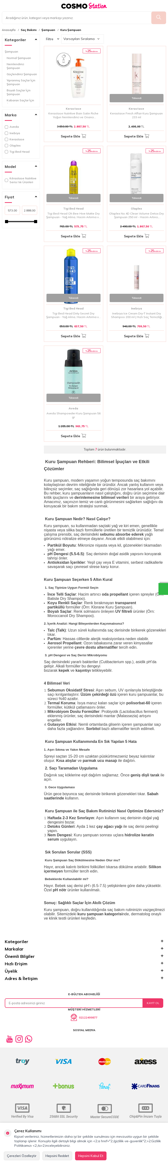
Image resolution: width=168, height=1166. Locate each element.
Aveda (12, 126)
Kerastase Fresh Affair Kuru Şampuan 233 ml (136, 115)
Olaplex (12, 145)
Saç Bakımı (28, 30)
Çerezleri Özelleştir (21, 1156)
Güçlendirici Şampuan (22, 74)
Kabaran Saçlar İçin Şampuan (20, 102)
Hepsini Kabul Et (90, 1156)
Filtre (52, 39)
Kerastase (14, 139)
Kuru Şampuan (70, 30)
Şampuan (48, 30)
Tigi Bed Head (17, 151)
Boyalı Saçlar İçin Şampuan (19, 92)
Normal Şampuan (19, 58)
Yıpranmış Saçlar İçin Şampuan (21, 82)
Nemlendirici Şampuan (15, 66)
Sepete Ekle (73, 136)
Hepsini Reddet (57, 1156)
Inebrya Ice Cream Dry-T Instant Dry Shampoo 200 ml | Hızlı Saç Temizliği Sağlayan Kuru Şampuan (136, 315)
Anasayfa (8, 30)
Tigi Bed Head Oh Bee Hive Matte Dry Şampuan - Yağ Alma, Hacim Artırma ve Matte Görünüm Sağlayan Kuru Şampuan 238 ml (73, 215)
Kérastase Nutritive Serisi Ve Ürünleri (20, 180)
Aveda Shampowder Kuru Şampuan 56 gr (73, 415)
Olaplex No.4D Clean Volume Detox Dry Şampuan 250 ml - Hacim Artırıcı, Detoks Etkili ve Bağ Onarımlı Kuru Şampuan (136, 215)
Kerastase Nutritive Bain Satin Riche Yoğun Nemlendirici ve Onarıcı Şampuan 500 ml (73, 115)
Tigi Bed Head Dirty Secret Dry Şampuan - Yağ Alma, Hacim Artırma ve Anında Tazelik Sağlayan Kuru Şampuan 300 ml (73, 315)
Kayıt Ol (153, 1003)
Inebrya (12, 133)
